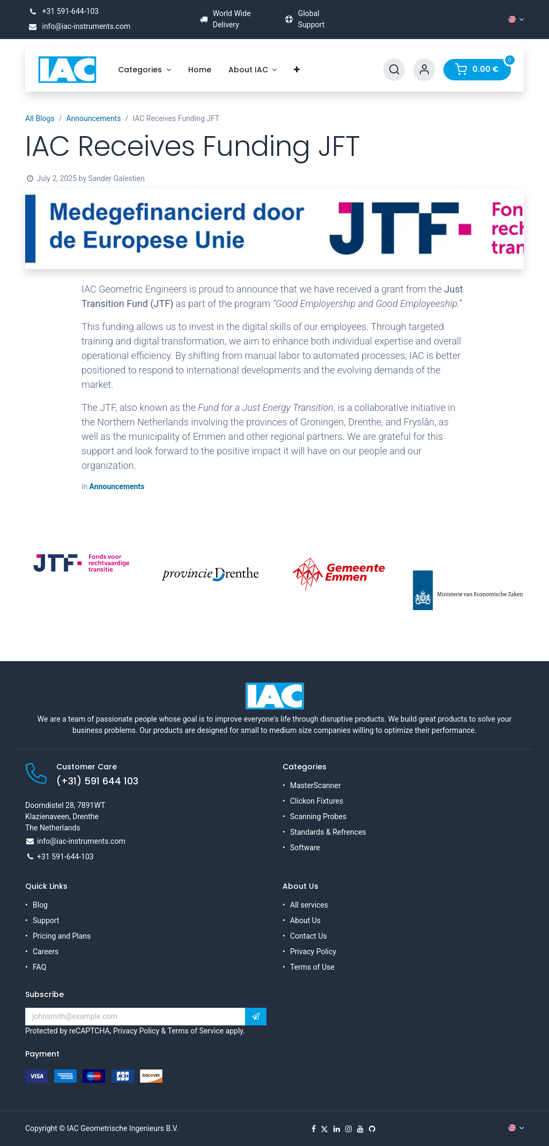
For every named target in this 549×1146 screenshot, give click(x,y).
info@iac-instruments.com (77, 26)
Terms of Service (195, 1031)
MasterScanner (315, 785)
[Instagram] (348, 1129)
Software (305, 847)
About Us (305, 920)
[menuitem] (144, 70)
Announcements (93, 118)
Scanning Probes (318, 816)
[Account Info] (424, 69)
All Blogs (40, 118)
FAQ (39, 967)
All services (309, 905)
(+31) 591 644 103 (97, 781)
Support (46, 920)
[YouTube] (360, 1129)
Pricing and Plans (62, 936)
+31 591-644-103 (62, 11)
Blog (40, 905)
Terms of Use (312, 967)
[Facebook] (313, 1129)
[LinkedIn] (336, 1129)
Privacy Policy (313, 951)
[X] (324, 1129)
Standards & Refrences (328, 832)
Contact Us (308, 936)
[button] (255, 1017)
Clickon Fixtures (316, 801)
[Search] (394, 69)
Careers (45, 951)
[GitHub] (372, 1129)
